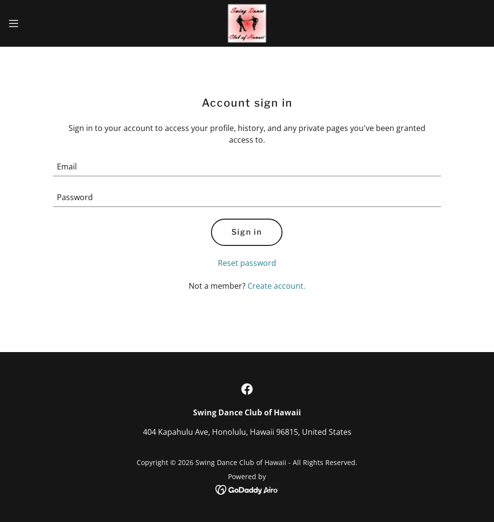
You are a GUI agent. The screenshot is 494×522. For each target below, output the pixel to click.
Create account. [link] (276, 285)
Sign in (246, 232)
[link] (247, 23)
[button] (40, 23)
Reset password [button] (247, 263)
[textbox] (247, 166)
